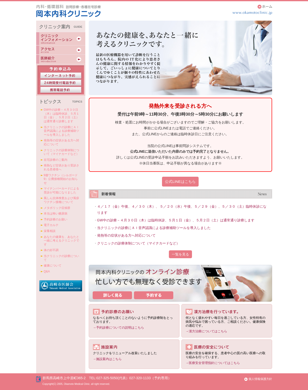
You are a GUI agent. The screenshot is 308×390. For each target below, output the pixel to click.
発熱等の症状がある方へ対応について (126, 235)
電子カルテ (51, 225)
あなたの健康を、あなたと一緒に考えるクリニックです (61, 240)
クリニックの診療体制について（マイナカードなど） (138, 243)
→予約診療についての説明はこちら (118, 327)
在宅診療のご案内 (55, 159)
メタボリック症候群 (57, 208)
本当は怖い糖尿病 (55, 213)
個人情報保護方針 (258, 379)
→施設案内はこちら (107, 359)
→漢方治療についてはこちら (206, 331)
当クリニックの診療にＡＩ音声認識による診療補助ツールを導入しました (154, 228)
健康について (52, 265)
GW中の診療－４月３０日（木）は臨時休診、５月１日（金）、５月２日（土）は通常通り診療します (175, 220)
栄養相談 (50, 231)
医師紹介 (60, 59)
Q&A (47, 271)
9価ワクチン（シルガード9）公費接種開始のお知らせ (61, 179)
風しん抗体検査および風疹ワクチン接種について (61, 200)
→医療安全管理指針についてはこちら (213, 363)
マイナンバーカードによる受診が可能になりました (61, 190)
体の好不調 (51, 250)
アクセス (60, 49)
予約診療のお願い (55, 219)
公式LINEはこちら (180, 181)
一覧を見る (180, 254)
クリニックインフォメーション (60, 38)
